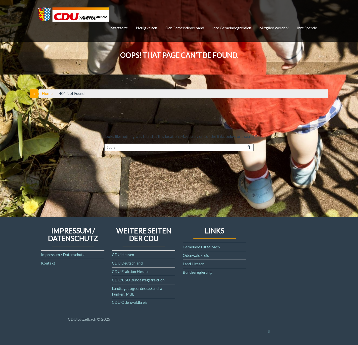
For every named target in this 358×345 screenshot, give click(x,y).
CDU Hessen (123, 254)
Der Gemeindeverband (184, 27)
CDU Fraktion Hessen (130, 271)
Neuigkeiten (146, 27)
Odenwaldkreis (196, 255)
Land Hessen (193, 263)
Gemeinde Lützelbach (201, 246)
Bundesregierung (197, 272)
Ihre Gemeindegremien (231, 27)
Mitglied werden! (274, 27)
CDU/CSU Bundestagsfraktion (138, 279)
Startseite (119, 27)
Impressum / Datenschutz (63, 254)
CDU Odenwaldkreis (129, 302)
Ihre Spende (307, 27)
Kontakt (48, 263)
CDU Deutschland (127, 263)
